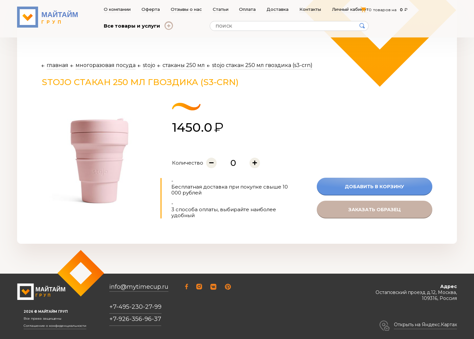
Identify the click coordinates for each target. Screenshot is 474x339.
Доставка (278, 9)
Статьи (220, 9)
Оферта (150, 9)
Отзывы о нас (186, 9)
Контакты (310, 9)
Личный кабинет (350, 9)
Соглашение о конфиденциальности (55, 326)
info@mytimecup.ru (138, 286)
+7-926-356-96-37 (135, 319)
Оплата (247, 9)
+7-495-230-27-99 (135, 306)
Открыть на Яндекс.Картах (425, 325)
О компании (117, 9)
